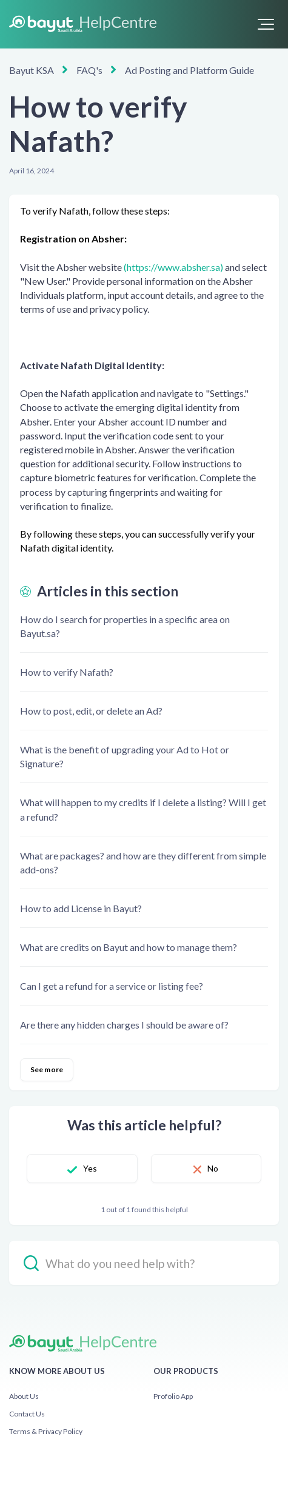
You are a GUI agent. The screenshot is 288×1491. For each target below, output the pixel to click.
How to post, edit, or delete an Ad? (91, 710)
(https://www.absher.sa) (173, 267)
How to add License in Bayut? (81, 908)
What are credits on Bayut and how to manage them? (128, 947)
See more (46, 1069)
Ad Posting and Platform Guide (189, 70)
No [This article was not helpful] (212, 1168)
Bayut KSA (31, 70)
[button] (266, 24)
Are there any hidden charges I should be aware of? (124, 1024)
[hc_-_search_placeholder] (144, 1263)
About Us (24, 1396)
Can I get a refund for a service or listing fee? (111, 986)
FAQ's (89, 70)
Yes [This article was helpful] (90, 1168)
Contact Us (27, 1413)
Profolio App (173, 1396)
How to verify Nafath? (66, 672)
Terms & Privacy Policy (45, 1431)
